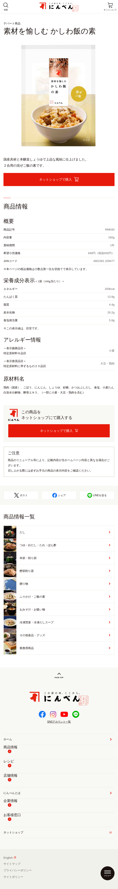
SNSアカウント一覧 (59, 721)
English (9, 857)
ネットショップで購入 (56, 431)
